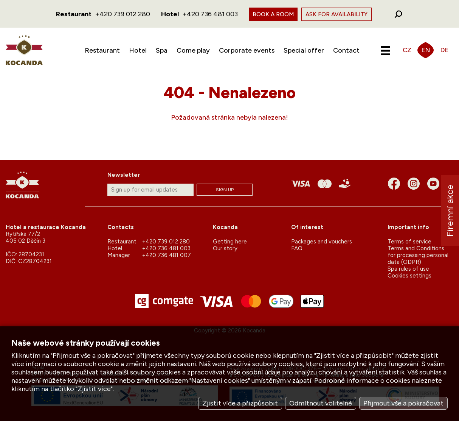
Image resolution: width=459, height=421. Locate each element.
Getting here (230, 241)
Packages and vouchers (321, 241)
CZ (407, 50)
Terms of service (409, 241)
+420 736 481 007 (166, 255)
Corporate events (246, 50)
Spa (161, 50)
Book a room (273, 14)
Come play (193, 50)
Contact (346, 50)
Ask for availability (336, 14)
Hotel (138, 50)
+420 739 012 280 (122, 14)
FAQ (296, 248)
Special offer (304, 50)
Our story (225, 248)
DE (444, 50)
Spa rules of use (408, 268)
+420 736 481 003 (210, 14)
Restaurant (102, 50)
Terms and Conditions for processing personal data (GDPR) (418, 255)
